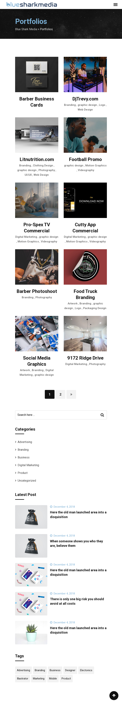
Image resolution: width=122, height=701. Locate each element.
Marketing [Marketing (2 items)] (38, 678)
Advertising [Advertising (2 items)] (23, 670)
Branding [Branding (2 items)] (40, 670)
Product (23, 473)
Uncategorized (27, 480)
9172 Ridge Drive (85, 358)
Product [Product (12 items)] (66, 678)
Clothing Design (43, 165)
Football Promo (85, 159)
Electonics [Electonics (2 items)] (86, 670)
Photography (47, 170)
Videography (86, 170)
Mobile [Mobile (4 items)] (53, 678)
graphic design (87, 105)
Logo (102, 105)
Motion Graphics (96, 165)
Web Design (85, 109)
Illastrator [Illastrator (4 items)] (22, 678)
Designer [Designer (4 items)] (70, 670)
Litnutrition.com (37, 159)
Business (24, 457)
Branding (70, 105)
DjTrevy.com (85, 99)
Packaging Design (94, 308)
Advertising (25, 442)
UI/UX (28, 174)
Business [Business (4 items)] (55, 670)
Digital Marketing (26, 236)
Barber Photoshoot (37, 291)
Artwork (73, 303)
